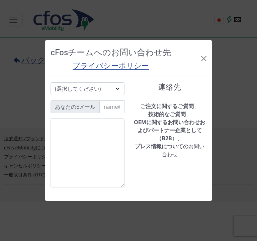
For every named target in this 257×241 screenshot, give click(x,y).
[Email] (111, 106)
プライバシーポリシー (111, 65)
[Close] (203, 58)
